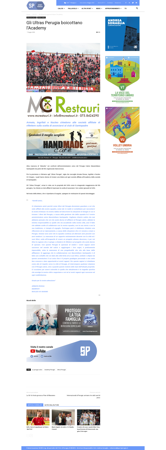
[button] (137, 9)
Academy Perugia (50, 369)
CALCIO (61, 8)
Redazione (118, 2)
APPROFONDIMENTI (113, 8)
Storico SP (101, 2)
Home (28, 14)
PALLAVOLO (73, 8)
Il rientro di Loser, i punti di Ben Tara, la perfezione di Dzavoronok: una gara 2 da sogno (88, 429)
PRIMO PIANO (41, 17)
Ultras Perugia (61, 369)
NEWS (99, 8)
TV (126, 8)
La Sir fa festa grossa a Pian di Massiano (40, 395)
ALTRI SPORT (87, 8)
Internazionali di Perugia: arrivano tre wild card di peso (83, 396)
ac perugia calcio (37, 369)
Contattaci (110, 2)
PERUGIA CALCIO (31, 17)
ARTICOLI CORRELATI (35, 405)
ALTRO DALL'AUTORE (52, 405)
